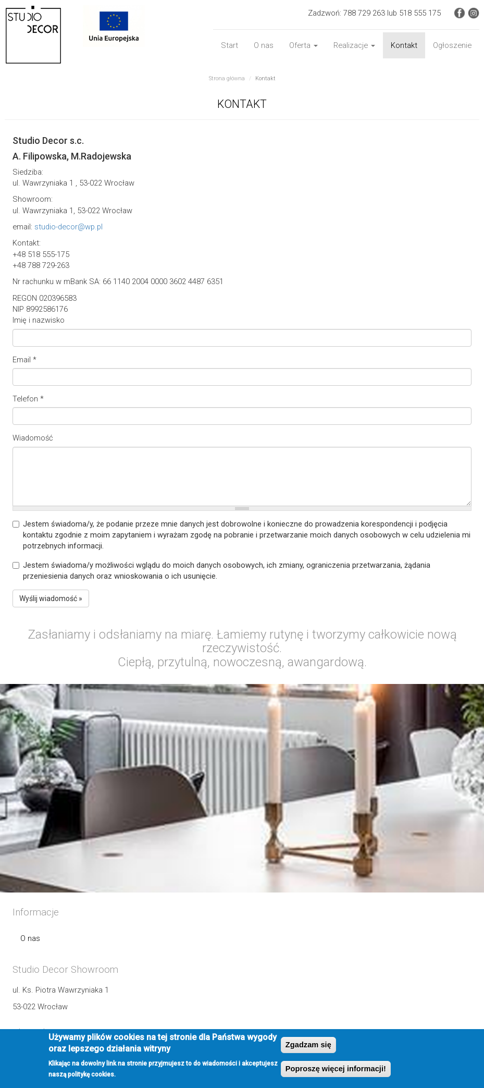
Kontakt (404, 45)
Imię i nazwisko (39, 320)
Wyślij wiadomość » (50, 598)
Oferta (303, 45)
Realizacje (354, 45)
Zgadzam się (308, 1045)
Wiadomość (33, 438)
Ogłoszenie (452, 45)
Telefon (28, 399)
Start (229, 45)
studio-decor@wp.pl (68, 226)
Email (24, 359)
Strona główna (227, 78)
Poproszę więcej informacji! (336, 1069)
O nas (264, 45)
